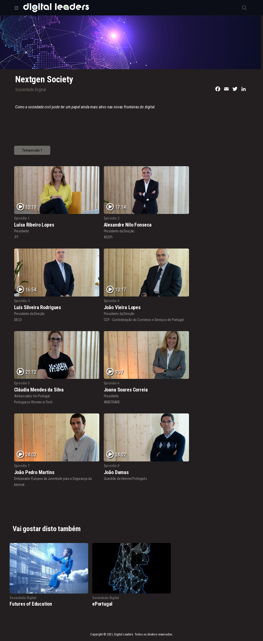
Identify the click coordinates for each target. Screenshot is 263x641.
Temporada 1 (32, 150)
